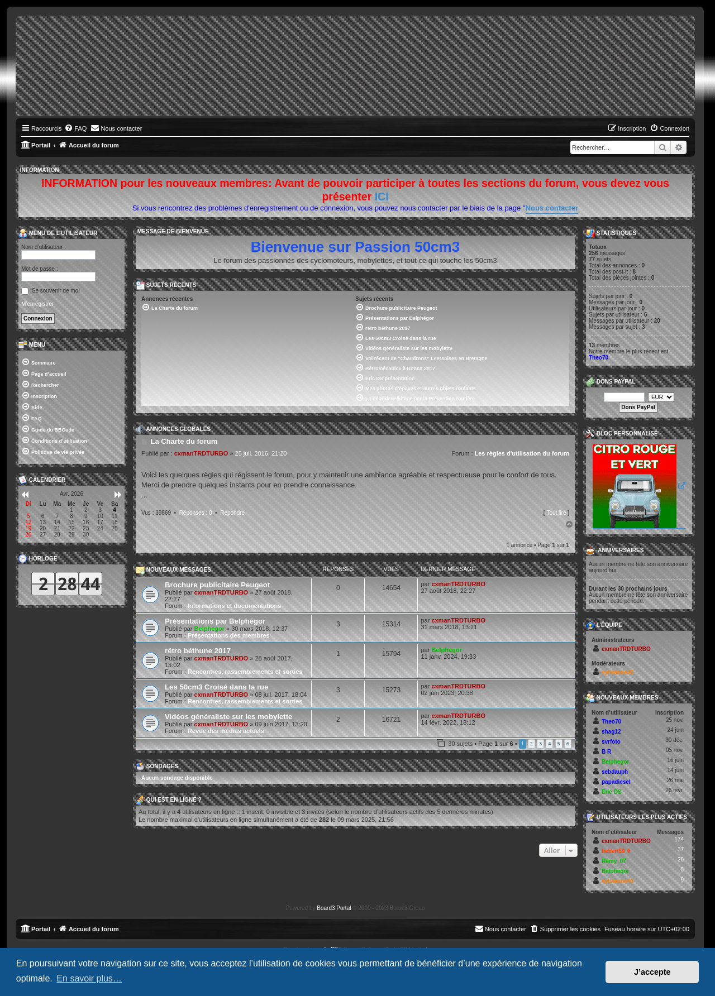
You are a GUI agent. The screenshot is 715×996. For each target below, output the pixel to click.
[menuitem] (75, 128)
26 (681, 859)
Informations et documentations (234, 605)
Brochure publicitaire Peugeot (217, 585)
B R (606, 752)
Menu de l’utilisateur (57, 233)
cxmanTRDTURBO (201, 453)
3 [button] (540, 743)
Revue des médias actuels (226, 730)
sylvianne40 (617, 672)
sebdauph (615, 772)
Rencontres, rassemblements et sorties (245, 671)
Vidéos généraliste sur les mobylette (228, 716)
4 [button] (549, 743)
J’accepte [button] (652, 972)
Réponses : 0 (195, 513)
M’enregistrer (37, 304)
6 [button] (567, 743)
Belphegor (209, 628)
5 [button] (558, 743)
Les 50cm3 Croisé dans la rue (216, 687)
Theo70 (598, 358)
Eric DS (612, 792)
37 (681, 849)
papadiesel (616, 782)
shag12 (611, 732)
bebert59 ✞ (616, 851)
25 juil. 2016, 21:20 (261, 453)
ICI (382, 196)
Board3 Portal (334, 908)
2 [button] (531, 743)
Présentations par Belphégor (215, 621)
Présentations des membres (229, 635)
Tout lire (556, 513)
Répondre (232, 513)
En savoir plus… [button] (89, 978)
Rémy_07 (614, 861)
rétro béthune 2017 (198, 651)
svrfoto (611, 742)
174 (679, 839)
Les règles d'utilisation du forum (522, 453)
